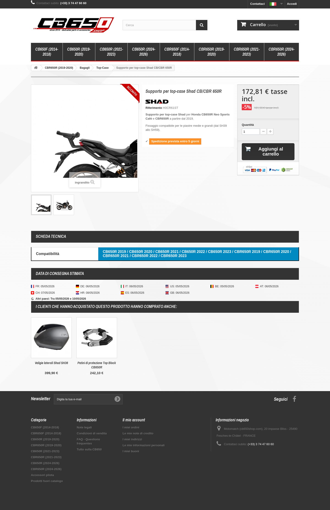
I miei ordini (131, 427)
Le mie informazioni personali (144, 445)
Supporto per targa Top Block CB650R (97, 365)
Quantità (248, 124)
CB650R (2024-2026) (143, 51)
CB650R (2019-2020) (79, 51)
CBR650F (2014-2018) (177, 51)
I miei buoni (131, 451)
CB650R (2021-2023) (111, 51)
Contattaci (257, 3)
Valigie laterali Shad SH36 (142, 362)
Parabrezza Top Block (51, 362)
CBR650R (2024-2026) (281, 51)
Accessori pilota (42, 475)
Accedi (292, 3)
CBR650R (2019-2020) (212, 51)
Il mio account (134, 420)
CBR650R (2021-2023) (247, 51)
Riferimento (154, 108)
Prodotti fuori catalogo (47, 481)
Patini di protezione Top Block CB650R (187, 365)
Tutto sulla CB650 (89, 449)
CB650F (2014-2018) (46, 51)
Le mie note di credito (138, 433)
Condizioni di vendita (92, 433)
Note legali (84, 427)
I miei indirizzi (132, 439)
